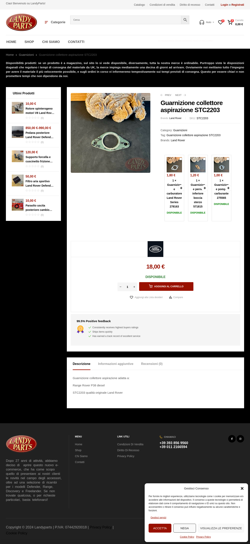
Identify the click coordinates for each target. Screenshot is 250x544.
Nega (184, 528)
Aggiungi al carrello (168, 286)
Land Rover (175, 118)
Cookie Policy (187, 537)
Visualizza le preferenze (221, 528)
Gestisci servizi (158, 517)
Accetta (160, 528)
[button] (242, 488)
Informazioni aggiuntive (115, 363)
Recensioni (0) (152, 363)
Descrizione (81, 363)
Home (10, 54)
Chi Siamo (81, 456)
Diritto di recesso (128, 450)
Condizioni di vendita (130, 444)
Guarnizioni (26, 54)
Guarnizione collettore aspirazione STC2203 (193, 135)
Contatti (79, 462)
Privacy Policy (203, 537)
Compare (178, 297)
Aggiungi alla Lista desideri (149, 297)
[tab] (85, 363)
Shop (78, 450)
